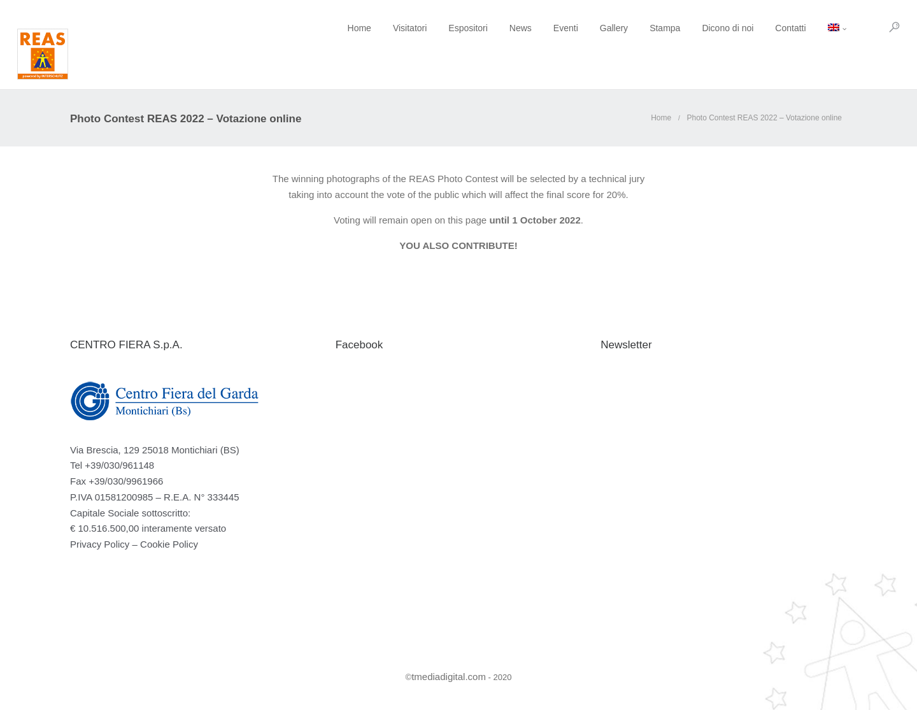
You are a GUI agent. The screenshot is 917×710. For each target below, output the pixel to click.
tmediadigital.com (448, 676)
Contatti (738, 28)
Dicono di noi (675, 28)
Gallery (561, 28)
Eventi (513, 28)
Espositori (415, 28)
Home (306, 28)
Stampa (612, 28)
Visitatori (357, 28)
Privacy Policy (99, 544)
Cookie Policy (169, 544)
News (468, 28)
